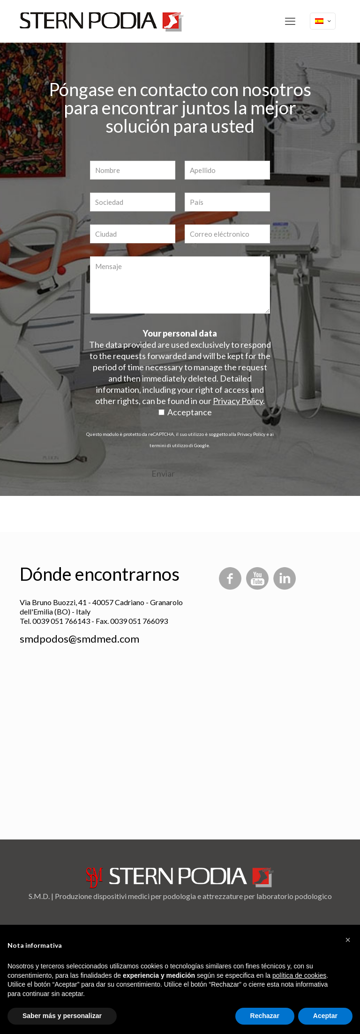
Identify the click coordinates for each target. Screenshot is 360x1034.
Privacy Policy (251, 434)
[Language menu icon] (323, 21)
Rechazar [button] (264, 1015)
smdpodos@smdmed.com (79, 638)
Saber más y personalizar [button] (62, 1015)
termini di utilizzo (169, 445)
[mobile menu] (290, 21)
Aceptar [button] (325, 1015)
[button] (347, 939)
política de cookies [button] (299, 975)
